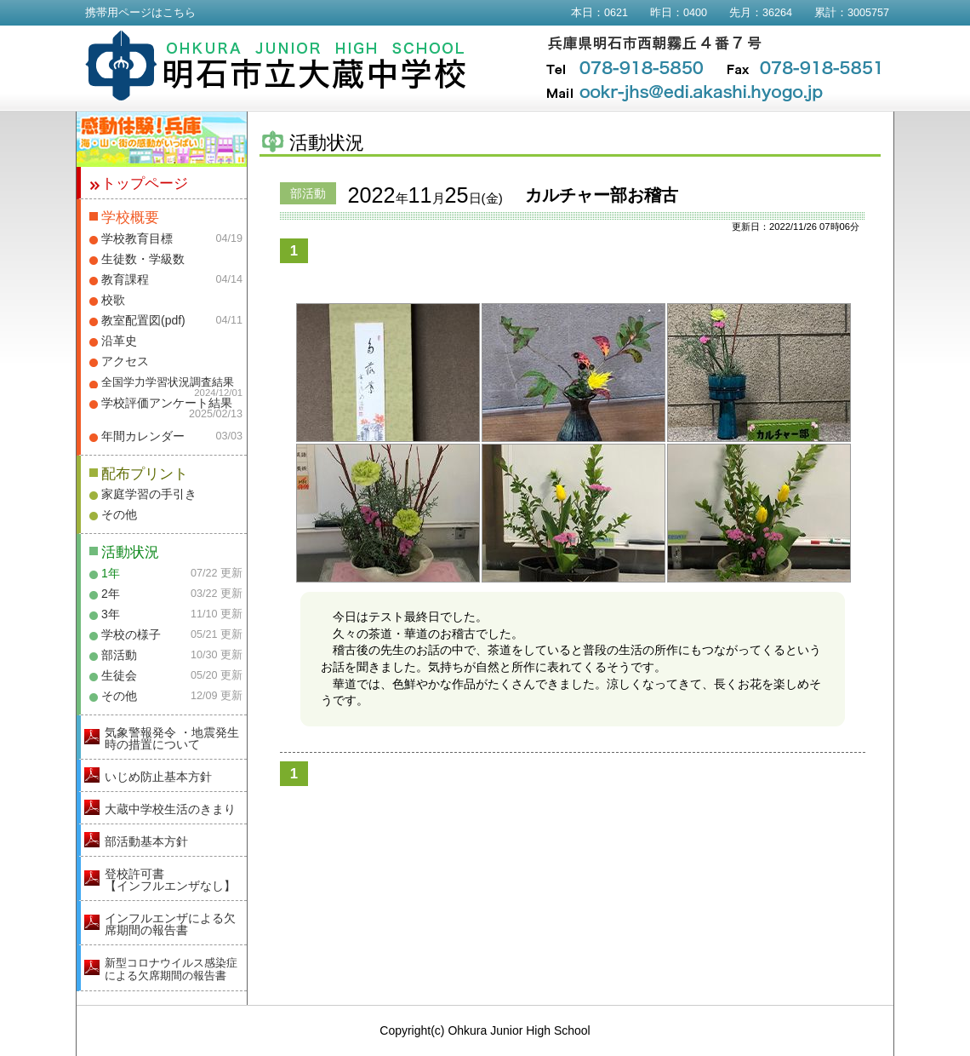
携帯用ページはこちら (140, 13)
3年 (110, 614)
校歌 (113, 300)
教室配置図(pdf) (143, 320)
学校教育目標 (137, 238)
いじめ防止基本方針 (158, 776)
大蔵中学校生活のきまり (170, 809)
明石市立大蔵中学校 (276, 65)
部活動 (119, 655)
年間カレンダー (143, 436)
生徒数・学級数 (143, 259)
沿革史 (119, 340)
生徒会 (119, 675)
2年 (110, 593)
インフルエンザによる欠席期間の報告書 (170, 924)
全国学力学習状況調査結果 (167, 382)
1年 (110, 573)
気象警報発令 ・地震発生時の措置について (172, 738)
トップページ (144, 183)
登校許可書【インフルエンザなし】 (170, 879)
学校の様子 (131, 634)
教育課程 (125, 279)
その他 (119, 514)
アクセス (125, 361)
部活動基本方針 (146, 841)
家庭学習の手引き (149, 494)
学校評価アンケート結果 (166, 403)
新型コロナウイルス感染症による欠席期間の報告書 (171, 969)
